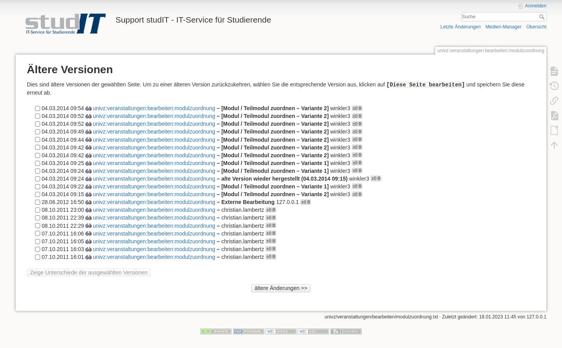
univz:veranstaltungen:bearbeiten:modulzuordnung (154, 108)
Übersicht (536, 27)
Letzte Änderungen (461, 27)
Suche (542, 16)
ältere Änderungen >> (281, 288)
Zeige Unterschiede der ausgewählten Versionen (89, 272)
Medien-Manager (503, 27)
